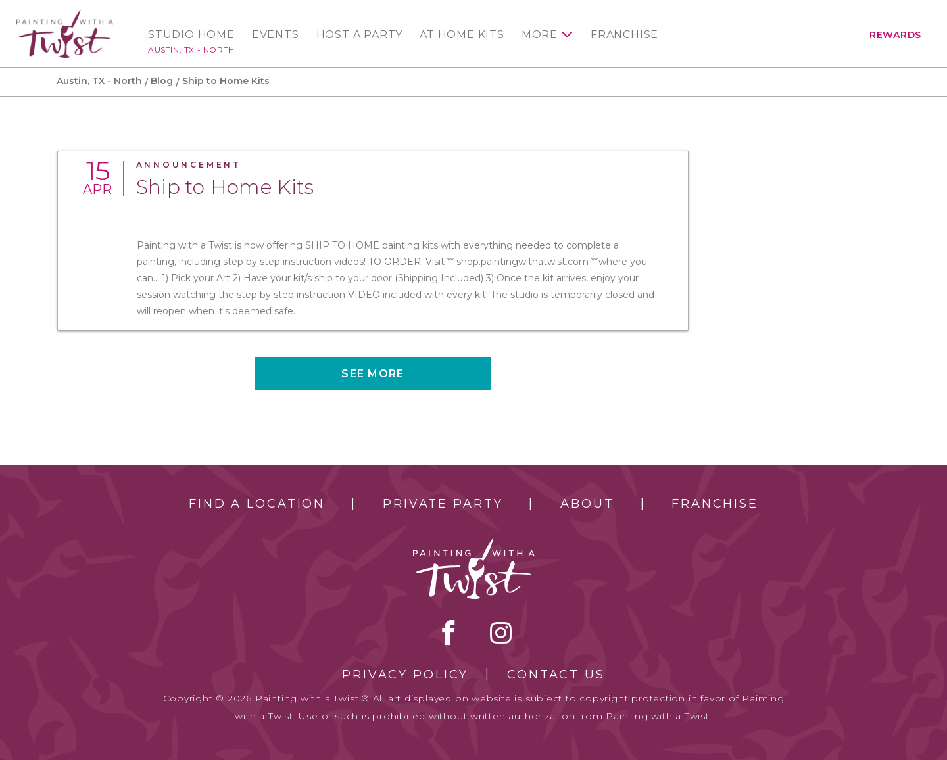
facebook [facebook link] (448, 632)
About (587, 503)
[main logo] (64, 15)
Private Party (442, 503)
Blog (162, 81)
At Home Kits (462, 35)
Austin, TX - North (191, 50)
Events (275, 35)
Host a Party (359, 35)
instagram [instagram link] (501, 632)
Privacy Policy (405, 674)
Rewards (895, 35)
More (540, 35)
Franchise (624, 35)
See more (372, 374)
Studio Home (191, 35)
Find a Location (257, 503)
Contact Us (556, 674)
